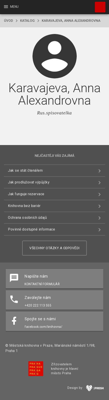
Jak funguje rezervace (26, 194)
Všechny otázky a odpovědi (54, 248)
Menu (11, 6)
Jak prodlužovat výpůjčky (29, 182)
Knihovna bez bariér (24, 206)
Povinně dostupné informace (31, 229)
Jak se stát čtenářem (25, 170)
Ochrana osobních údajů (27, 217)
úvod (8, 21)
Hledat (98, 5)
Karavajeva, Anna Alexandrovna (71, 21)
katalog (27, 21)
